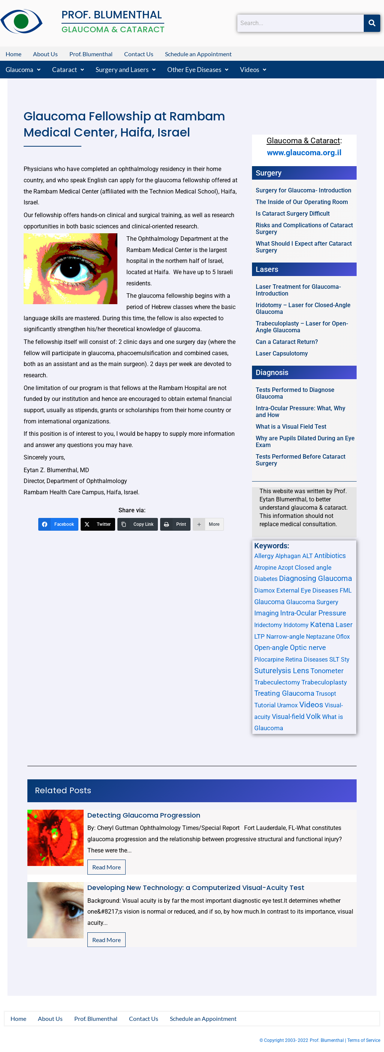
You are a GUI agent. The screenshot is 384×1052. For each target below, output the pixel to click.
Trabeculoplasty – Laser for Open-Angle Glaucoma (302, 327)
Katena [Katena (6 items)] (322, 624)
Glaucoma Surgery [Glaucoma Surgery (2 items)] (312, 602)
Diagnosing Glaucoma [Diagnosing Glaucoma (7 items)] (315, 578)
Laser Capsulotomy (282, 353)
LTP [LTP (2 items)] (259, 636)
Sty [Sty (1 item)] (345, 659)
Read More (106, 866)
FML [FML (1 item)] (346, 590)
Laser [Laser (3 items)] (344, 625)
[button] (23, 69)
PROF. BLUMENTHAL (112, 14)
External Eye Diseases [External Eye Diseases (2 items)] (307, 590)
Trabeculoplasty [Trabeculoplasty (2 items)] (324, 682)
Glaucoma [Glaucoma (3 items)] (269, 602)
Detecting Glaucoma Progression (143, 815)
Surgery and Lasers (126, 70)
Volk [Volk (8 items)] (313, 716)
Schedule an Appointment (198, 53)
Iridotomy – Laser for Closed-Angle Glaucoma (303, 308)
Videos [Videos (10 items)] (311, 704)
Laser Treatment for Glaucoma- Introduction (298, 290)
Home (13, 53)
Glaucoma (23, 70)
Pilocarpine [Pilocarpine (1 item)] (269, 659)
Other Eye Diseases (197, 70)
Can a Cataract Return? (287, 341)
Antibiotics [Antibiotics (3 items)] (330, 556)
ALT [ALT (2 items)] (307, 556)
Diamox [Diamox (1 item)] (264, 590)
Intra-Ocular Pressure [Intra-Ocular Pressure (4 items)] (313, 613)
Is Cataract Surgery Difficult (293, 213)
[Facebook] (58, 524)
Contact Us (138, 53)
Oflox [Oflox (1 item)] (343, 636)
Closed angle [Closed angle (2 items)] (313, 567)
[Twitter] (98, 524)
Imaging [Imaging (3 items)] (266, 613)
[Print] (175, 524)
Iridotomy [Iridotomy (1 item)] (296, 625)
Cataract (68, 70)
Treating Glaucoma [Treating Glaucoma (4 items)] (284, 693)
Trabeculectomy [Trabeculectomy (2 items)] (277, 682)
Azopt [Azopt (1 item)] (285, 567)
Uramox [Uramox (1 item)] (287, 705)
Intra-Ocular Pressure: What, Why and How (300, 412)
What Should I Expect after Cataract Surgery (304, 247)
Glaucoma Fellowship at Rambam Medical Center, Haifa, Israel (124, 124)
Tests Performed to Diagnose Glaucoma (295, 393)
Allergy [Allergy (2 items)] (264, 556)
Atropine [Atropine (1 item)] (265, 567)
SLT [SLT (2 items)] (334, 659)
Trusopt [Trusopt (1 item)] (326, 693)
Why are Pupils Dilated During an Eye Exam (305, 442)
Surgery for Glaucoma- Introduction (303, 190)
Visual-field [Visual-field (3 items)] (288, 716)
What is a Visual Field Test (291, 426)
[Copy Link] (137, 524)
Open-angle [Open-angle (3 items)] (271, 647)
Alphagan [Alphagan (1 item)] (288, 556)
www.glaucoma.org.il (304, 152)
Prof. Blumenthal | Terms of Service (345, 1040)
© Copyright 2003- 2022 (284, 1040)
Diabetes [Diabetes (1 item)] (266, 578)
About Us (45, 53)
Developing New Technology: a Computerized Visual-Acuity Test (195, 887)
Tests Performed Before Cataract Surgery (300, 460)
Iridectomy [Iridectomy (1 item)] (268, 625)
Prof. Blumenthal (90, 53)
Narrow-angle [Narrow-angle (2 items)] (285, 636)
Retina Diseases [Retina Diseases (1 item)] (306, 659)
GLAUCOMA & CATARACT (113, 29)
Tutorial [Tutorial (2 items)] (265, 705)
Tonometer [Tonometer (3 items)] (327, 671)
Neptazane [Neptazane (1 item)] (320, 636)
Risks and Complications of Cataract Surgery (304, 229)
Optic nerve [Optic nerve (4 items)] (308, 648)
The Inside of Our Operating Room (302, 202)
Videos (253, 70)
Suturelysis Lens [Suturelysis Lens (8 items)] (281, 670)
